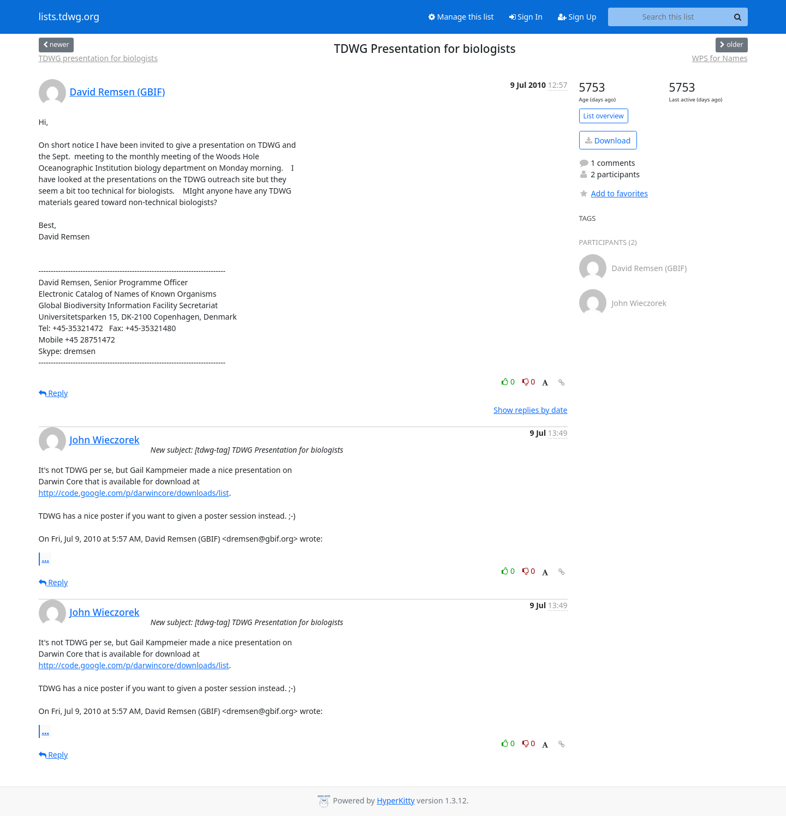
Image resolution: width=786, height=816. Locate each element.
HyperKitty (395, 800)
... (46, 559)
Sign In (526, 16)
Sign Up (577, 16)
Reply (53, 393)
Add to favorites (613, 193)
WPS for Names (720, 58)
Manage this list (461, 16)
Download (607, 140)
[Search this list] (668, 17)
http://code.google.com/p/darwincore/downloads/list (134, 493)
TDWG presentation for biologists (98, 58)
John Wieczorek (105, 439)
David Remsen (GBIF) (117, 91)
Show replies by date (530, 410)
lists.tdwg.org (69, 16)
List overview (603, 116)
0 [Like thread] (509, 381)
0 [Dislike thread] (528, 381)
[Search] (738, 17)
